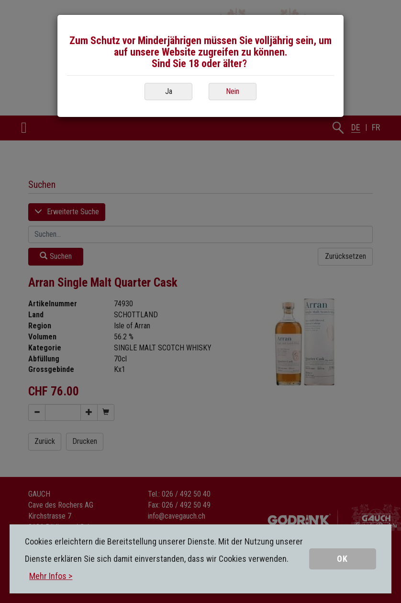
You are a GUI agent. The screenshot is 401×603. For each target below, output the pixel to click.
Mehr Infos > (50, 576)
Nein (232, 91)
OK (342, 559)
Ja (168, 91)
